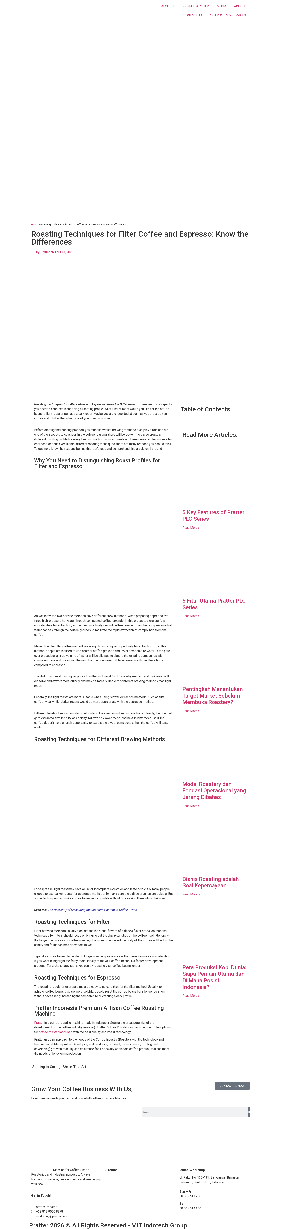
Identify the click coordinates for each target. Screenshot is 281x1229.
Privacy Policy (115, 1215)
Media (109, 1185)
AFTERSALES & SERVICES (228, 15)
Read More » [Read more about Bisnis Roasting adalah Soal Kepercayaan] (191, 894)
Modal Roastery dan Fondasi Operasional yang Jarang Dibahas (214, 790)
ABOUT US (168, 6)
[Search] (249, 1112)
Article (109, 1192)
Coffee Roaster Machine (122, 1177)
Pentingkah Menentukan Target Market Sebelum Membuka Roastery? (212, 695)
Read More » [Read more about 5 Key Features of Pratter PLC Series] (191, 527)
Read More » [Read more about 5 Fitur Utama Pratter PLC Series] (191, 616)
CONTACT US (193, 15)
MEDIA (221, 6)
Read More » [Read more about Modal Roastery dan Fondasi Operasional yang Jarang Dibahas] (191, 806)
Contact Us (112, 1200)
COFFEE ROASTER (196, 6)
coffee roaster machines (55, 1032)
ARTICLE (240, 6)
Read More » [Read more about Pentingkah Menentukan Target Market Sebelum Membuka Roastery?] (191, 711)
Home (34, 224)
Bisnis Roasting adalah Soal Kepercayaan (210, 882)
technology (51, 1184)
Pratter (39, 1023)
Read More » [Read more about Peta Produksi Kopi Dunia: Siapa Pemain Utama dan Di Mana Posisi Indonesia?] (191, 996)
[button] (32, 1074)
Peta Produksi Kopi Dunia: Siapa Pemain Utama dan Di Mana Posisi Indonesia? (214, 977)
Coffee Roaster (41, 1170)
